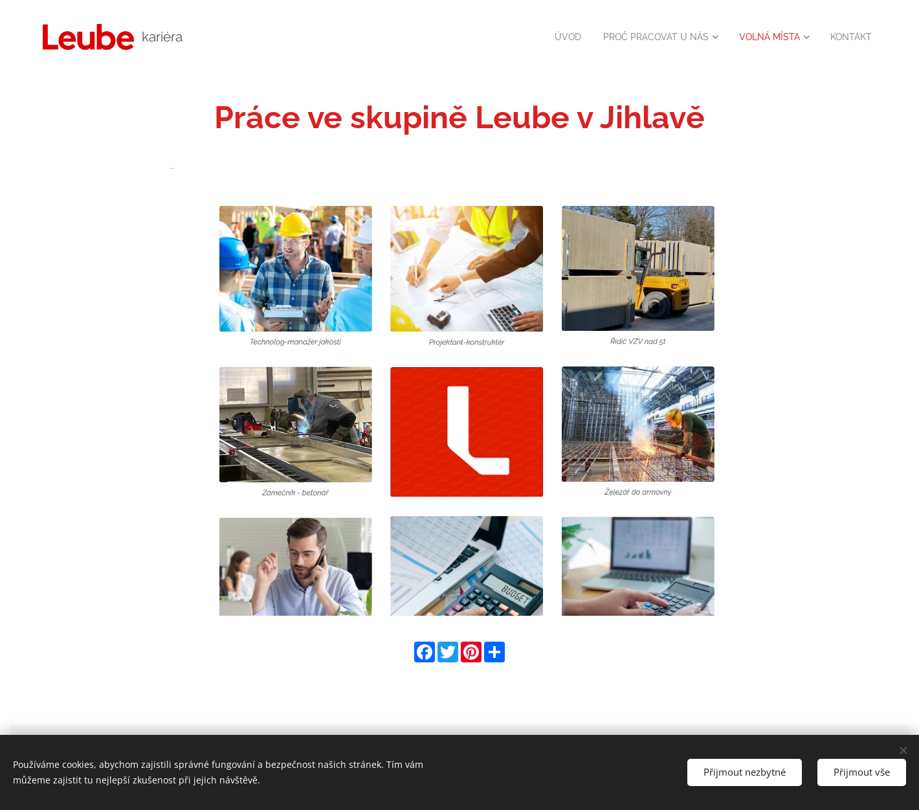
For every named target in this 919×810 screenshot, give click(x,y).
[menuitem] (550, 37)
